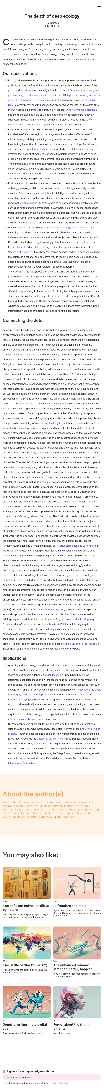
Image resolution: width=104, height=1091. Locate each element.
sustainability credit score (30, 719)
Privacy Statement (57, 1083)
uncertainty (66, 139)
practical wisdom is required (48, 609)
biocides (65, 296)
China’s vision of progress (77, 643)
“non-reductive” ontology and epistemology (67, 227)
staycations (83, 689)
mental (34, 247)
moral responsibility (30, 203)
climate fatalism (49, 624)
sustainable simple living (75, 619)
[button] (99, 5)
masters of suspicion (20, 252)
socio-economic (33, 124)
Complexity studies (36, 149)
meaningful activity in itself (52, 423)
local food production (41, 694)
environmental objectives (83, 109)
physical (20, 247)
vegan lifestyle (53, 675)
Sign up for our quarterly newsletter (30, 1071)
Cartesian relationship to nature (75, 545)
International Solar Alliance (23, 763)
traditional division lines (50, 738)
